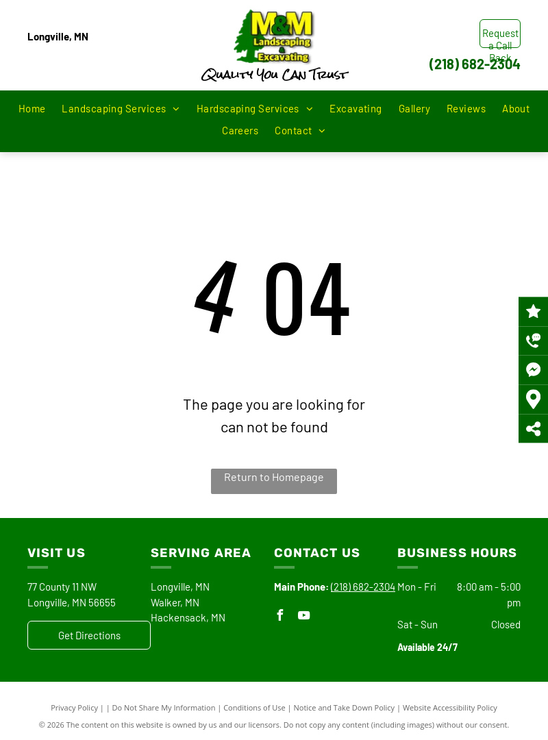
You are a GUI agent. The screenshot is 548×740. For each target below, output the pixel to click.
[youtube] (303, 617)
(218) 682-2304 (475, 64)
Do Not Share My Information (164, 707)
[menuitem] (32, 108)
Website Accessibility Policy (450, 707)
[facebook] (279, 617)
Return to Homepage (274, 476)
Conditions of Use (254, 707)
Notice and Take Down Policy (344, 707)
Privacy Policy (74, 707)
